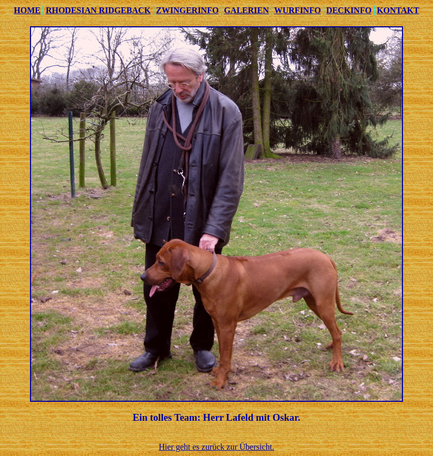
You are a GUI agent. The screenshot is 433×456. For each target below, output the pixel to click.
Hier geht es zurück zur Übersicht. (216, 446)
